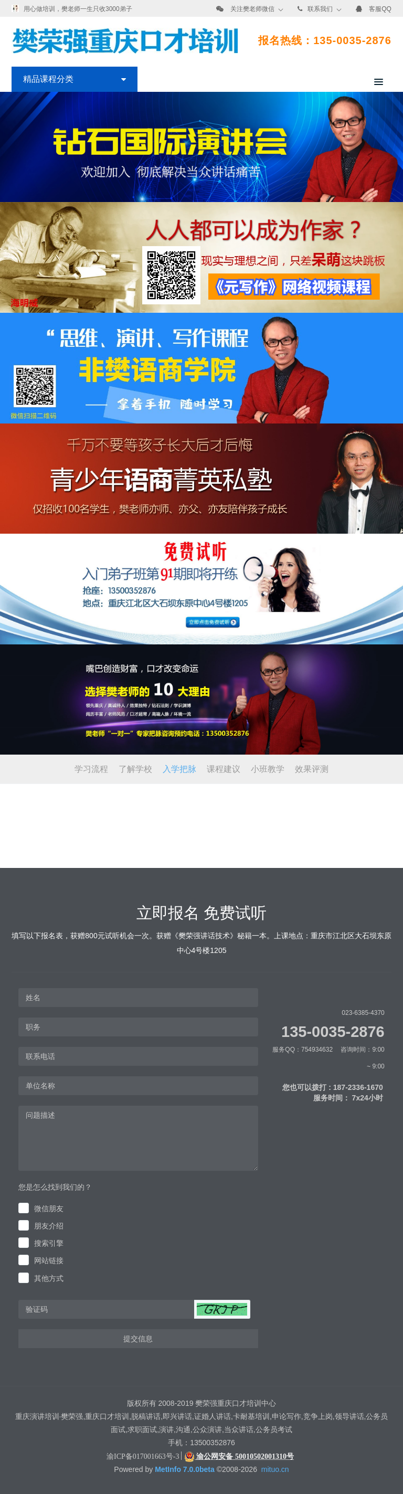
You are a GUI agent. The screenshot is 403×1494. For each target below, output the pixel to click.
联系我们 (320, 9)
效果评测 (311, 769)
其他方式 (48, 1278)
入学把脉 (179, 769)
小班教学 (267, 769)
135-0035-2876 (333, 1031)
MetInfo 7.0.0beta (185, 1469)
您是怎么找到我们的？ (55, 1187)
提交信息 (138, 1338)
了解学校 (135, 769)
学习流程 (91, 769)
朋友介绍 (48, 1226)
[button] (222, 1309)
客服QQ (380, 9)
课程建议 (223, 769)
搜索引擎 (48, 1243)
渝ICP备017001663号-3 (143, 1456)
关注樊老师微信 (252, 9)
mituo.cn (275, 1469)
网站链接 (48, 1260)
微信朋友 (48, 1208)
